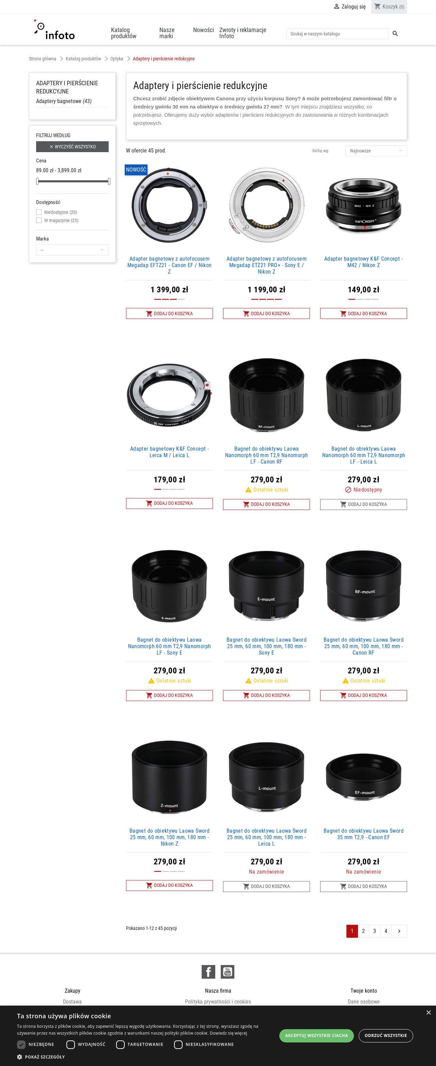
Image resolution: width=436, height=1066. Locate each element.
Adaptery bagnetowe (64, 101)
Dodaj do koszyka (169, 313)
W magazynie (61, 220)
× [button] (428, 1013)
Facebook (208, 972)
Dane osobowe (364, 1001)
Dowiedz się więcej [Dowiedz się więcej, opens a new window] (228, 1033)
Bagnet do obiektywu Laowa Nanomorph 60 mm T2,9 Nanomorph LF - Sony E (169, 646)
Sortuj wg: (320, 150)
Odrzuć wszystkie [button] (386, 1035)
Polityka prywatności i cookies (218, 1001)
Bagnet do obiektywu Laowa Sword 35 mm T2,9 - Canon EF (364, 834)
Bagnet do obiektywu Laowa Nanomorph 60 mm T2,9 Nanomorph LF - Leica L (363, 455)
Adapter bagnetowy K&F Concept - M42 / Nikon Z (363, 261)
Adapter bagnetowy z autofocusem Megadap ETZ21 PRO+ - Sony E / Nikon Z (267, 265)
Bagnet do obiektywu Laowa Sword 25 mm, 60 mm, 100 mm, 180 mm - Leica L (267, 837)
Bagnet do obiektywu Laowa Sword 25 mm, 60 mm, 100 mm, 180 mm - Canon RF (364, 646)
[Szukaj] (337, 33)
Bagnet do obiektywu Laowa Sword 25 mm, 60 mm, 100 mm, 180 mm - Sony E (267, 646)
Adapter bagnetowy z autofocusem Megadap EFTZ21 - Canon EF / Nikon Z (169, 265)
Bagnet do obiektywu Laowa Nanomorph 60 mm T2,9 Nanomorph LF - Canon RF (266, 455)
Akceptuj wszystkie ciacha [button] (316, 1035)
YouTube (227, 972)
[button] (146, 1057)
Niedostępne (60, 212)
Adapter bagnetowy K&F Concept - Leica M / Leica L (169, 452)
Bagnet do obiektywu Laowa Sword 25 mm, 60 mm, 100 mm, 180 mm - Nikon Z (169, 837)
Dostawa (72, 1001)
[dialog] (218, 1036)
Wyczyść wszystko (72, 146)
